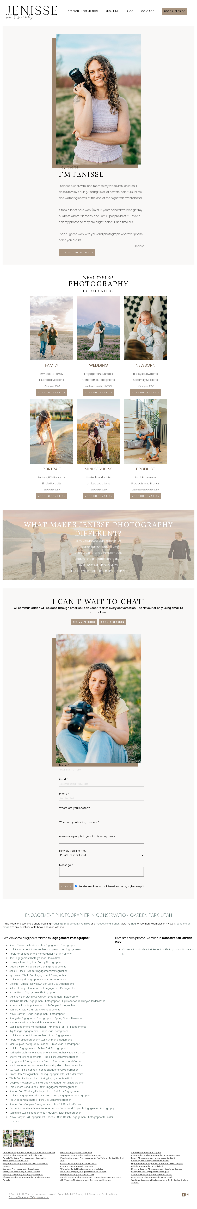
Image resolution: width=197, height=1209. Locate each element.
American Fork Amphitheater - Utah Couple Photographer (42, 1005)
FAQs (32, 1197)
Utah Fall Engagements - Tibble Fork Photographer (37, 1048)
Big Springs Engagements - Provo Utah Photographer (39, 1031)
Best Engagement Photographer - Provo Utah (34, 958)
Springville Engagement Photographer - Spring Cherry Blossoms (45, 1018)
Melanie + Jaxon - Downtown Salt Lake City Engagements (41, 984)
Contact (147, 11)
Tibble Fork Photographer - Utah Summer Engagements (40, 1039)
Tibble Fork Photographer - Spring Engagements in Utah (40, 1078)
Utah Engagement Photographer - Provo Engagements (40, 1035)
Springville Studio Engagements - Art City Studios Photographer (45, 1112)
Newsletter (43, 1197)
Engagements (72, 923)
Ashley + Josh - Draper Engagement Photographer (38, 971)
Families (85, 923)
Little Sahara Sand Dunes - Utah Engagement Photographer (43, 1087)
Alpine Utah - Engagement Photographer (32, 992)
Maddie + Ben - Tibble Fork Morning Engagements (37, 966)
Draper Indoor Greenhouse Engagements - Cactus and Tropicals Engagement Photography (61, 1108)
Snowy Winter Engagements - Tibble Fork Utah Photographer (43, 1057)
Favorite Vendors (18, 1197)
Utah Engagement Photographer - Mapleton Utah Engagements (45, 949)
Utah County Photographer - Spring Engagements (37, 979)
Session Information (83, 11)
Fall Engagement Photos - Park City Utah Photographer (40, 1100)
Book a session (174, 11)
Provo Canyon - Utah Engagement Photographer (37, 1014)
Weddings (57, 923)
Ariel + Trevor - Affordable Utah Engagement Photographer (42, 945)
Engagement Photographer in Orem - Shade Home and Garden (45, 1061)
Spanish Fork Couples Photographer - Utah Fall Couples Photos (45, 1104)
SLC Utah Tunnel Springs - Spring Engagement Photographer (43, 1069)
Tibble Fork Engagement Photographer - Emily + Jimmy (40, 953)
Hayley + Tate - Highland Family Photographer (35, 962)
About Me (112, 11)
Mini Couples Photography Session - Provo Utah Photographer (44, 1044)
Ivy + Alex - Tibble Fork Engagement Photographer (37, 975)
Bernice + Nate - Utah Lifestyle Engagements (34, 1009)
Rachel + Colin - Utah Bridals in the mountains (35, 1022)
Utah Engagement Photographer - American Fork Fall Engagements (47, 1027)
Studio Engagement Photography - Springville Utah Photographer (46, 1065)
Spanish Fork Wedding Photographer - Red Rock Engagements (45, 1091)
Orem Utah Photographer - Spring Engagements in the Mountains (46, 1074)
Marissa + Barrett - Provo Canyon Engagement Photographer (44, 996)
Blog (130, 11)
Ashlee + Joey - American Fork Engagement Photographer (42, 988)
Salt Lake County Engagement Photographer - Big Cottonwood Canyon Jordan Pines (57, 1001)
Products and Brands (107, 923)
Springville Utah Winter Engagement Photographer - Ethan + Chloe (47, 1052)
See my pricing (84, 622)
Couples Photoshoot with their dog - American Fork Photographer (46, 1082)
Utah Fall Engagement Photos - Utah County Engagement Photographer (49, 1095)
